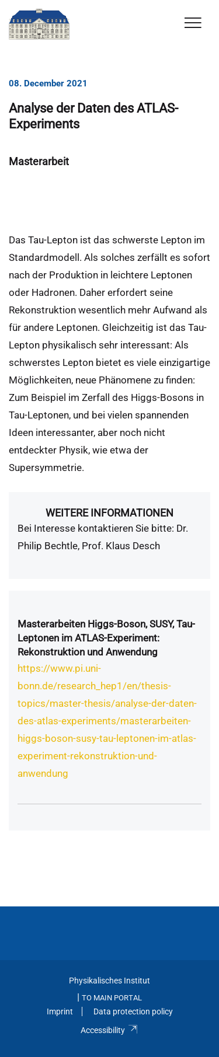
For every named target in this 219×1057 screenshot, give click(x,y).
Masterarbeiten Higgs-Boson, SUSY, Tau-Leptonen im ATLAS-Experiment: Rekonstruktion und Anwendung (106, 638)
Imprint (60, 1011)
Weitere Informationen (109, 513)
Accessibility (109, 1030)
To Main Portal (112, 997)
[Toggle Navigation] (193, 24)
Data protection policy (133, 1011)
